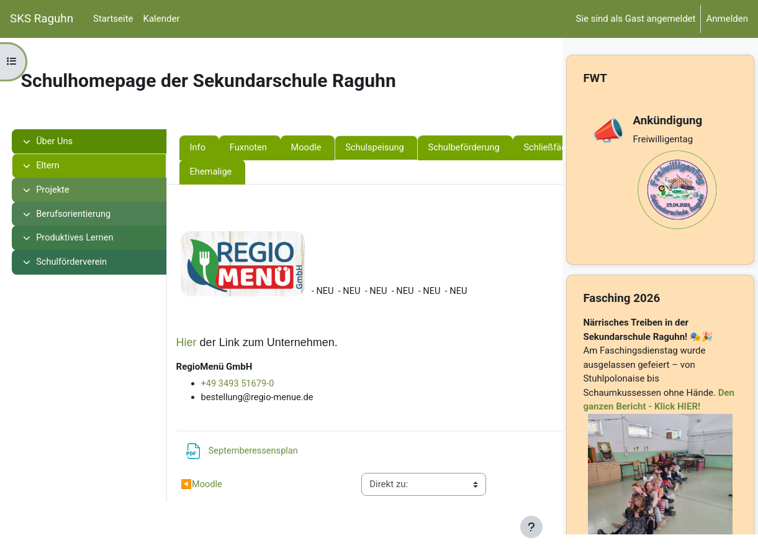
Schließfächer (241, 172)
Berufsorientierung (91, 215)
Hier (209, 343)
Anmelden (727, 18)
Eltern (64, 166)
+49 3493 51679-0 (261, 384)
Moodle (331, 147)
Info (221, 147)
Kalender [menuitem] (161, 18)
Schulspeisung (401, 147)
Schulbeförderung (493, 147)
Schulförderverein (88, 264)
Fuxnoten (272, 147)
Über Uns (71, 141)
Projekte (69, 190)
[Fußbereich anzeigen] (531, 527)
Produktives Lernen (92, 239)
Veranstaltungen (328, 172)
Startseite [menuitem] (113, 18)
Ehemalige (407, 172)
